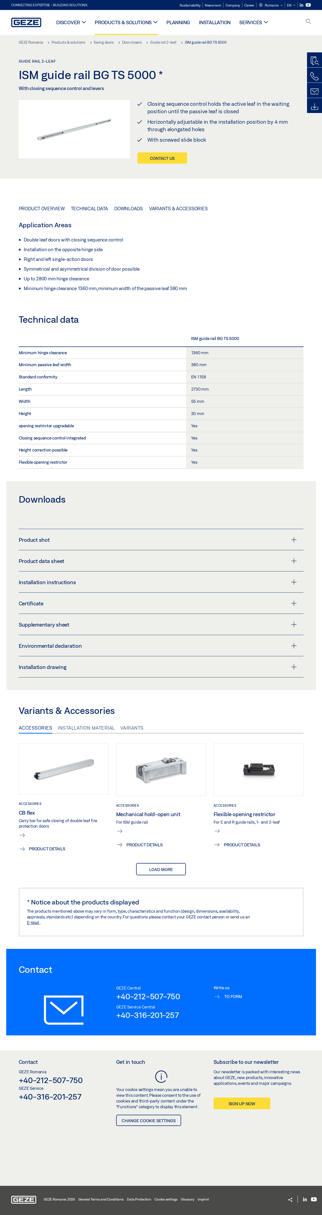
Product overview (42, 208)
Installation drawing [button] (158, 667)
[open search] (308, 22)
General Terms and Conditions (101, 1199)
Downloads (128, 208)
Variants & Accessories (178, 208)
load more (161, 869)
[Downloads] (314, 106)
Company (233, 5)
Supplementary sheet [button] (158, 625)
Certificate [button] (158, 603)
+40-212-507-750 (148, 996)
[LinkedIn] (302, 5)
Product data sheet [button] (158, 561)
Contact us (162, 158)
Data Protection (139, 1199)
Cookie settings (165, 1199)
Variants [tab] (132, 728)
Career (249, 5)
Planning (178, 22)
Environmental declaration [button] (158, 646)
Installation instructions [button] (158, 582)
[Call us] (314, 76)
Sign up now (242, 1103)
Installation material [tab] (86, 728)
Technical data (89, 208)
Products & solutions (123, 22)
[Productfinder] (314, 61)
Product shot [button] (158, 540)
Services (250, 22)
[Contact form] (314, 91)
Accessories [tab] (35, 728)
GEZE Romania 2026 (59, 1199)
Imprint (203, 1199)
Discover (68, 22)
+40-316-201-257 (147, 1014)
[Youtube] (308, 5)
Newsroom (213, 5)
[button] (271, 5)
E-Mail (33, 922)
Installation (215, 22)
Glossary (187, 1199)
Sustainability (190, 5)
